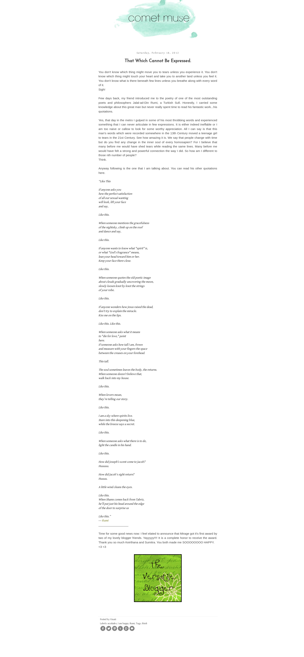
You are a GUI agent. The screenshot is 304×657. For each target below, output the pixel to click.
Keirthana (131, 542)
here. (101, 172)
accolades (112, 623)
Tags (138, 623)
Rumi (105, 520)
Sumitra (150, 542)
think (144, 623)
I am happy (123, 623)
